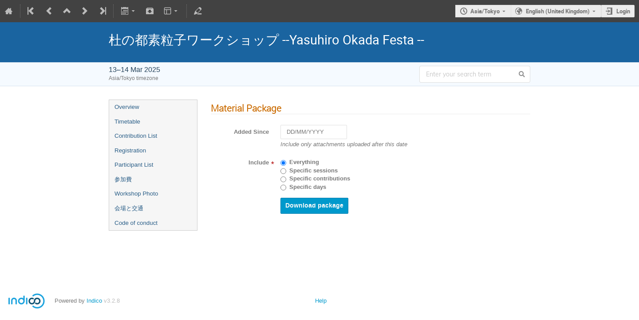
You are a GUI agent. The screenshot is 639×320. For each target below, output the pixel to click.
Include (258, 163)
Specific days (307, 187)
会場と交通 (128, 208)
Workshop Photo (136, 193)
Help (321, 300)
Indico (94, 300)
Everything (304, 162)
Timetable (127, 121)
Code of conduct (136, 223)
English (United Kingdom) (558, 11)
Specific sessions (313, 171)
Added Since (251, 132)
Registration (130, 150)
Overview (126, 107)
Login (623, 11)
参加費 (123, 179)
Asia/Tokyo (485, 11)
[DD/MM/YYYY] (313, 132)
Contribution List (135, 135)
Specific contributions (319, 179)
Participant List (133, 164)
